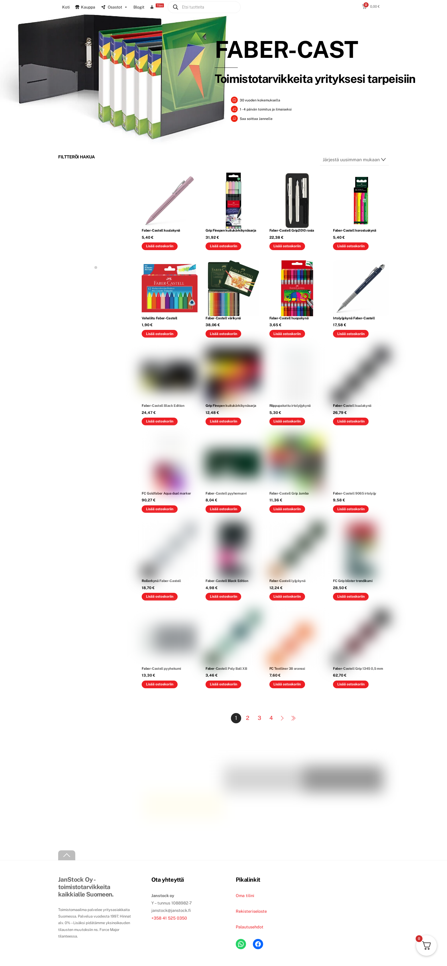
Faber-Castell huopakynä (289, 318)
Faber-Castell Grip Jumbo (289, 493)
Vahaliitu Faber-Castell (159, 318)
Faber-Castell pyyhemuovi (226, 493)
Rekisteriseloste (251, 910)
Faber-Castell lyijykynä (287, 580)
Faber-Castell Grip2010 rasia (291, 230)
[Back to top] (66, 855)
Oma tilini (245, 895)
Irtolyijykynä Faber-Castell (354, 318)
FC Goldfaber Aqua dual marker (166, 493)
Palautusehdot (249, 926)
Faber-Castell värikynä (223, 318)
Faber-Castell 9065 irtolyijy (354, 493)
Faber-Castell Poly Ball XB (226, 668)
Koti (66, 7)
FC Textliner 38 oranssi (287, 668)
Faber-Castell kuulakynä (161, 230)
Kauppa (88, 7)
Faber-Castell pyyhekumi (161, 668)
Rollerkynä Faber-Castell (161, 580)
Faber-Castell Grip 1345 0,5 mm (358, 668)
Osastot (118, 7)
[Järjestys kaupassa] (354, 159)
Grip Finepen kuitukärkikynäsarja (231, 230)
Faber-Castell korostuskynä (354, 230)
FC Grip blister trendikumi (353, 580)
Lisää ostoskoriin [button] (159, 245)
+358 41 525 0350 (169, 917)
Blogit (138, 7)
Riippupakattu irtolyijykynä (290, 405)
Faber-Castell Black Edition (163, 405)
